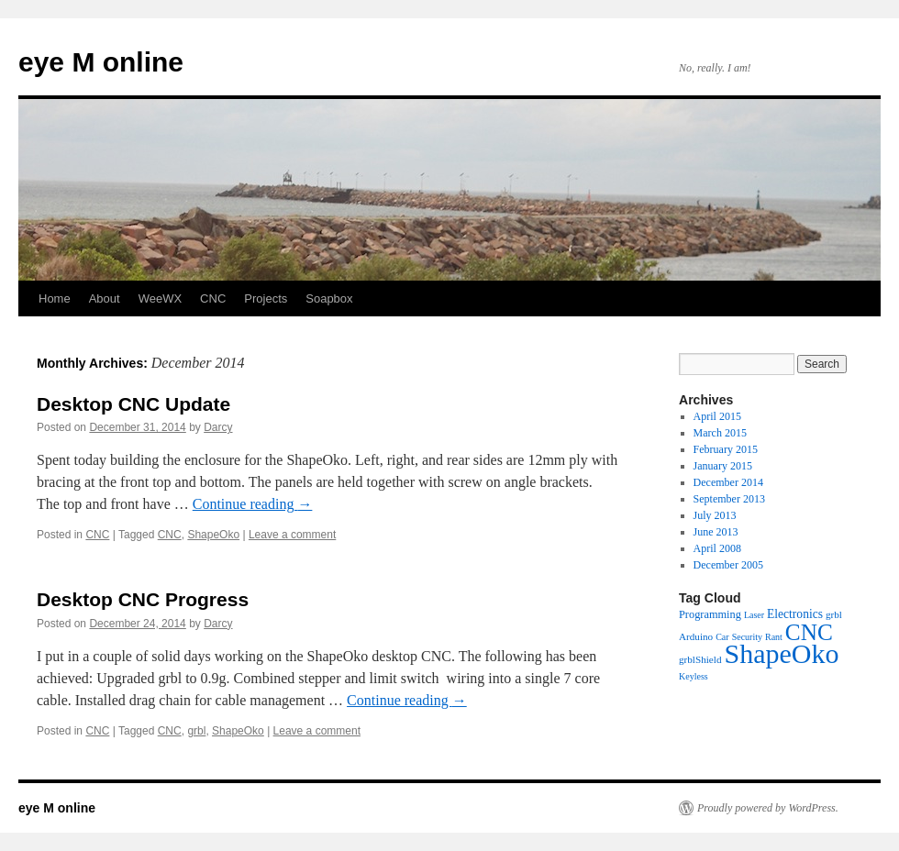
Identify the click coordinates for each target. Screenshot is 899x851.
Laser (754, 615)
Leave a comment (292, 534)
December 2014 (728, 482)
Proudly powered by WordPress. (767, 807)
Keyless (693, 676)
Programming (710, 614)
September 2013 (729, 498)
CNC (213, 298)
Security (747, 637)
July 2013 (715, 515)
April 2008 (717, 548)
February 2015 (726, 449)
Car (722, 637)
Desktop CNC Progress (143, 599)
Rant (773, 637)
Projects (265, 298)
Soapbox (328, 298)
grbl (196, 730)
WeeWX (160, 298)
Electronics (795, 614)
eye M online (100, 62)
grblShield (700, 659)
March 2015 (720, 432)
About (104, 298)
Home (55, 298)
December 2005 (728, 564)
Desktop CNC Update (133, 403)
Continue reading (253, 504)
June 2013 (716, 531)
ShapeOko (213, 534)
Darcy (218, 427)
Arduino (696, 636)
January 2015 (723, 465)
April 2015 (717, 416)
